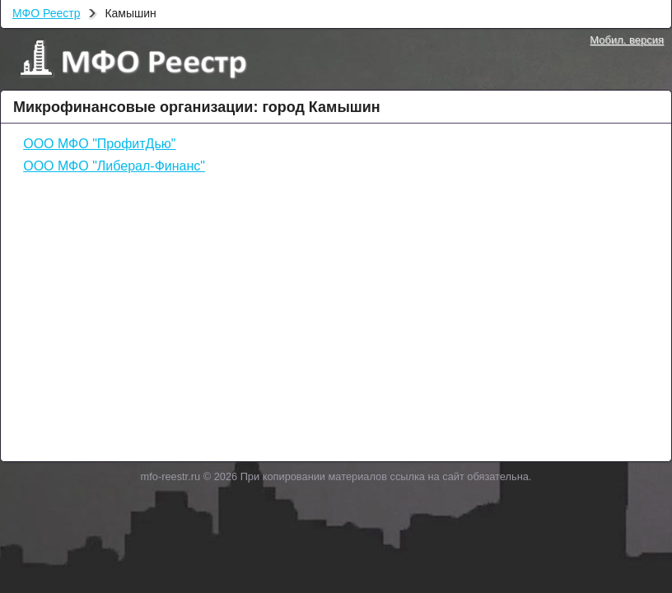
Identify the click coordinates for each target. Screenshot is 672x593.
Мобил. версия (627, 40)
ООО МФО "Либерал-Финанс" (114, 166)
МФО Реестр (46, 13)
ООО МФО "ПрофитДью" (99, 144)
